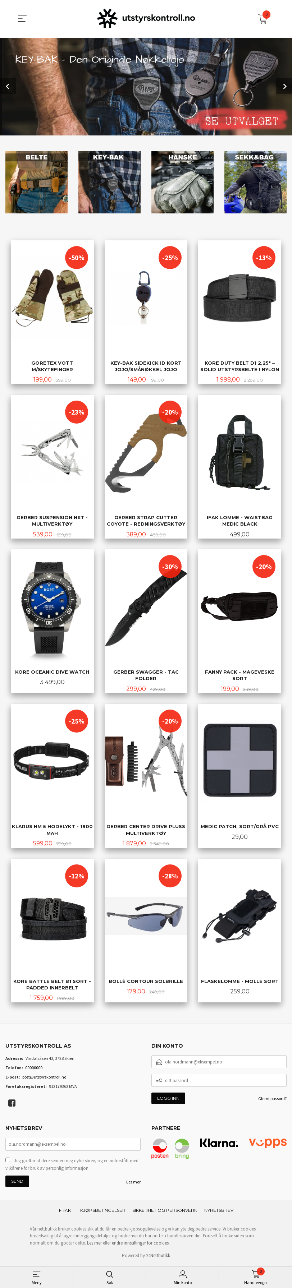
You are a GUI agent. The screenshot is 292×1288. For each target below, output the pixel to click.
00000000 (33, 1069)
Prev (8, 86)
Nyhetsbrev (218, 1212)
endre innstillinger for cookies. (141, 1245)
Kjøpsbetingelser (103, 1212)
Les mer (133, 1184)
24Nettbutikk (158, 1258)
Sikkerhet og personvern (164, 1212)
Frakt (66, 1212)
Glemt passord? (272, 1100)
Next (284, 86)
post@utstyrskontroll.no (44, 1079)
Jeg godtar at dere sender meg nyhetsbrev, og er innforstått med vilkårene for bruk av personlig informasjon (71, 1167)
